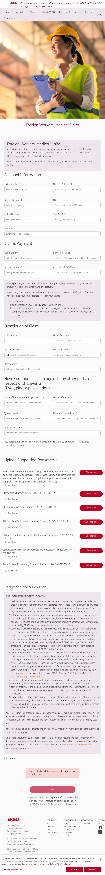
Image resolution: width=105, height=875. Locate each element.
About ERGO (48, 12)
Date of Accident (13, 349)
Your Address (11, 228)
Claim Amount (12, 335)
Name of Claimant (13, 200)
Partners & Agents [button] (69, 12)
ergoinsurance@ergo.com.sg (23, 844)
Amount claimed (13, 427)
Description (10, 364)
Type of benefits (12, 413)
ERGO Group (52, 833)
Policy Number (12, 184)
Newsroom (85, 823)
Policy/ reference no (63, 397)
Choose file (91, 472)
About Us (50, 823)
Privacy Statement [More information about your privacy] (64, 865)
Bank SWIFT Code (62, 253)
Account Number (13, 267)
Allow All (74, 871)
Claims (33, 12)
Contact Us (9, 18)
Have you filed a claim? (65, 413)
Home (7, 12)
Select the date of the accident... (24, 355)
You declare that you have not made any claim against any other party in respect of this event (40, 444)
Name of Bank (11, 253)
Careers (89, 12)
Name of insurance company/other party (24, 397)
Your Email (59, 214)
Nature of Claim (61, 349)
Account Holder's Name (65, 267)
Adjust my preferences (13, 871)
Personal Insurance (72, 826)
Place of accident (62, 335)
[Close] (101, 860)
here (31, 481)
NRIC (56, 200)
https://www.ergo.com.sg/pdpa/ (26, 676)
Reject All (92, 871)
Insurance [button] (19, 12)
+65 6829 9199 (18, 839)
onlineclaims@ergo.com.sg (82, 744)
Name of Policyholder (64, 184)
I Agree (85, 442)
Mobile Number (12, 214)
